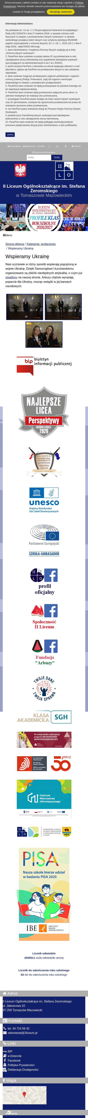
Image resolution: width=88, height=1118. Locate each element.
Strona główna (14, 146)
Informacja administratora (44, 152)
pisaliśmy (11, 277)
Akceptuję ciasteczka (61, 11)
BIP (7, 1051)
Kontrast (76, 146)
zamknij (10, 135)
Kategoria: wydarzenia (41, 244)
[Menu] (44, 235)
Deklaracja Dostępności (20, 1070)
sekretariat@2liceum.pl (20, 1032)
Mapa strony (29, 146)
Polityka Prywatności (18, 1065)
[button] (83, 217)
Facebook (12, 1060)
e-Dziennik (12, 1056)
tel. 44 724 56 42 (16, 1028)
